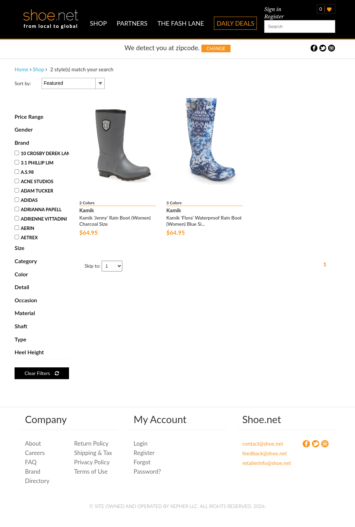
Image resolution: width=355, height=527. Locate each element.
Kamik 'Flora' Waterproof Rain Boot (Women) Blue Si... (204, 221)
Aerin (24, 228)
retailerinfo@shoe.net (261, 463)
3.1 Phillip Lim (34, 163)
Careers (35, 452)
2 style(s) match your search (81, 69)
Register (274, 16)
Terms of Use (91, 471)
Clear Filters (42, 373)
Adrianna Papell (38, 209)
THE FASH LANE (180, 23)
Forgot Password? (147, 466)
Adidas (26, 200)
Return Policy (91, 443)
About (33, 443)
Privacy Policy (92, 462)
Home (21, 69)
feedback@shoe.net (261, 453)
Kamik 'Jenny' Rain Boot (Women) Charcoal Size (115, 221)
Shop (38, 69)
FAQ (30, 462)
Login (140, 443)
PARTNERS (132, 23)
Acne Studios (34, 181)
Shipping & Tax (93, 452)
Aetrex (26, 237)
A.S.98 (24, 172)
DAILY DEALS (235, 23)
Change (216, 48)
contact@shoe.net (261, 443)
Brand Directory (37, 476)
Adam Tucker (34, 191)
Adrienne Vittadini (41, 219)
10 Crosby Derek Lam (43, 153)
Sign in (273, 9)
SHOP (98, 23)
